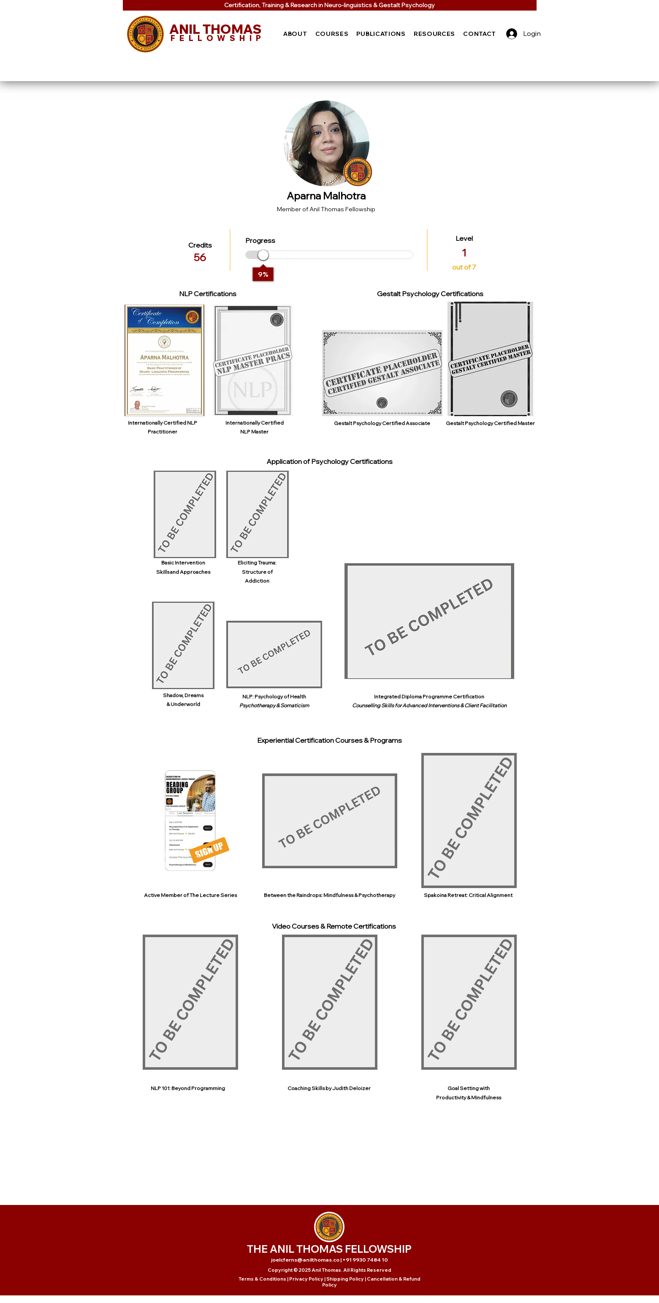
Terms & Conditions (262, 1279)
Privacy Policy (306, 1279)
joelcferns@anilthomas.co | (306, 1260)
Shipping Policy (345, 1279)
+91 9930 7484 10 (365, 1260)
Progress (260, 240)
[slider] (263, 255)
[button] (295, 34)
